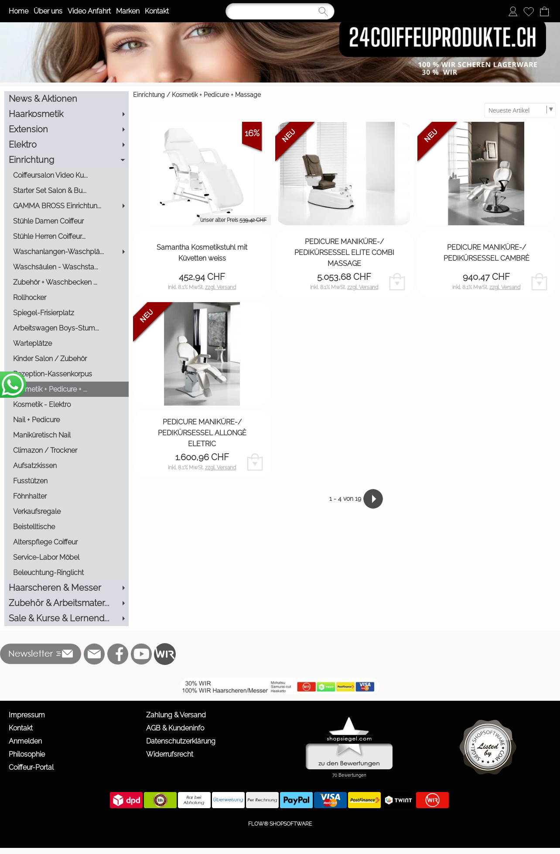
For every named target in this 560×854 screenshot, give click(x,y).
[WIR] (165, 654)
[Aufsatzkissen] (66, 465)
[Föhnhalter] (66, 496)
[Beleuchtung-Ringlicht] (66, 572)
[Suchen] (280, 11)
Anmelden (25, 741)
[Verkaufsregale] (66, 511)
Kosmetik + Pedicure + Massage (216, 94)
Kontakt (157, 11)
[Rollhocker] (66, 297)
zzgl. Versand (220, 287)
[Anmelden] (513, 11)
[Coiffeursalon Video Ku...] (66, 175)
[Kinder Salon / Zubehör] (66, 358)
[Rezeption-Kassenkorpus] (66, 374)
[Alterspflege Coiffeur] (66, 542)
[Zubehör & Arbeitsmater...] (66, 603)
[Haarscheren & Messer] (66, 588)
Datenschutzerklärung (180, 741)
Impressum (27, 715)
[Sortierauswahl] (520, 110)
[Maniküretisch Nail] (66, 435)
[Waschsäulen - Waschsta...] (66, 267)
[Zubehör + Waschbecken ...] (66, 282)
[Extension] (66, 129)
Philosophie (27, 754)
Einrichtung (149, 94)
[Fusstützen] (66, 481)
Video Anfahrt (89, 11)
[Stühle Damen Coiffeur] (66, 221)
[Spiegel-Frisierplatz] (66, 312)
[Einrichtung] (66, 160)
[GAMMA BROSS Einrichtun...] (66, 206)
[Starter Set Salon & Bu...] (66, 190)
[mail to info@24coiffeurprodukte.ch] (94, 654)
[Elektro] (66, 144)
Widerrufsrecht (169, 754)
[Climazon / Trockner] (66, 450)
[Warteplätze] (66, 343)
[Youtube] (141, 654)
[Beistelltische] (66, 526)
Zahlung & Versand (176, 715)
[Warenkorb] (544, 11)
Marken (128, 11)
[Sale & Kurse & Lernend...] (66, 618)
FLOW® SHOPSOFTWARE (280, 824)
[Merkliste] (528, 11)
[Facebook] (118, 654)
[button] (41, 654)
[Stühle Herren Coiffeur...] (66, 236)
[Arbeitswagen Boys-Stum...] (66, 328)
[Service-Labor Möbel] (66, 557)
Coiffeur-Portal (31, 767)
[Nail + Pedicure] (66, 419)
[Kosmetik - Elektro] (66, 404)
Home (18, 11)
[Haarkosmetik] (66, 114)
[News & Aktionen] (66, 99)
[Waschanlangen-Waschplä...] (66, 251)
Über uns (48, 11)
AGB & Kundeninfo (175, 728)
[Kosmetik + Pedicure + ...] (66, 389)
